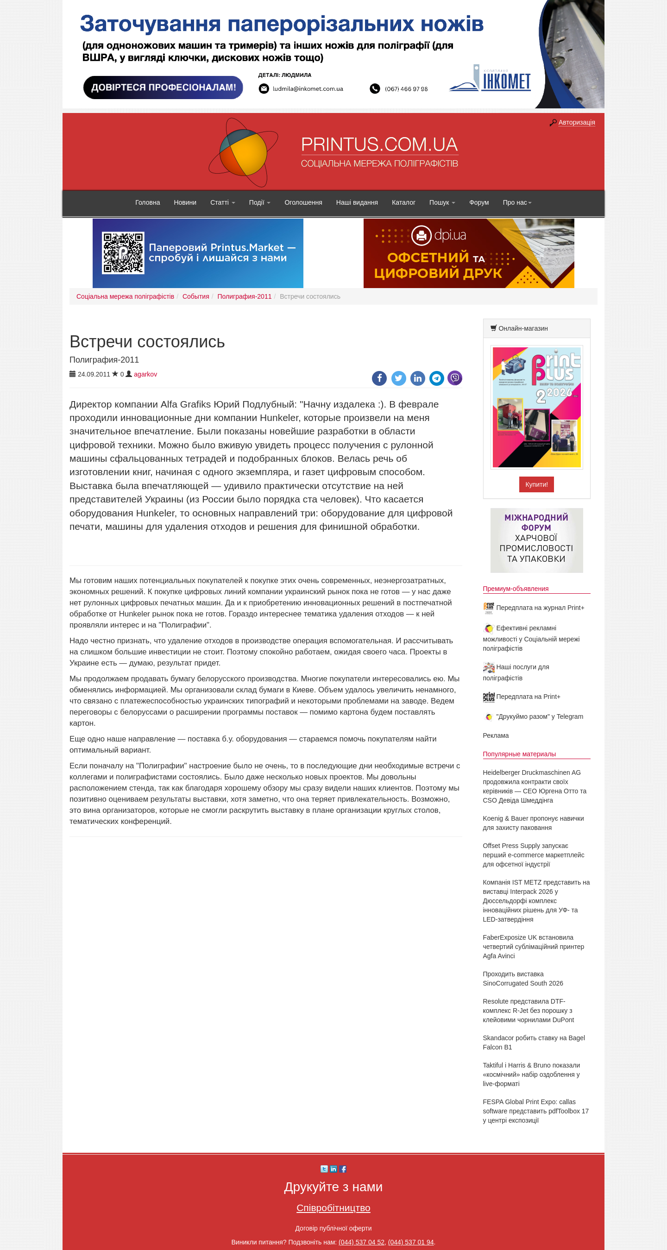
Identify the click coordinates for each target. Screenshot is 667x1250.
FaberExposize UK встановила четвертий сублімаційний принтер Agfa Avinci (534, 947)
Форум (479, 202)
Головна (147, 202)
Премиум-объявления (516, 588)
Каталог (403, 202)
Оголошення (303, 202)
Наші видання (357, 202)
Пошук (442, 202)
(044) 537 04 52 (361, 1242)
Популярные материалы (519, 754)
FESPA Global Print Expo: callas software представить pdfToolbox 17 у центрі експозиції (536, 1111)
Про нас (517, 202)
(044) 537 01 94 (411, 1242)
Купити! (536, 484)
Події (260, 202)
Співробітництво (333, 1207)
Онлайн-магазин (523, 328)
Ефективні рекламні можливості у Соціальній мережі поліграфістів (531, 638)
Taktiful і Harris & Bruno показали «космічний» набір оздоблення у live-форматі (531, 1074)
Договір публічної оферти (333, 1228)
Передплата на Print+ (522, 696)
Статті (222, 202)
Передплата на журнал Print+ (534, 607)
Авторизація (577, 122)
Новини (185, 202)
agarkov (145, 374)
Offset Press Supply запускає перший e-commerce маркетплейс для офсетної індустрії (534, 855)
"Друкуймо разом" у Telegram (533, 716)
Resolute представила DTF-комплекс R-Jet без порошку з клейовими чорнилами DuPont (528, 1011)
